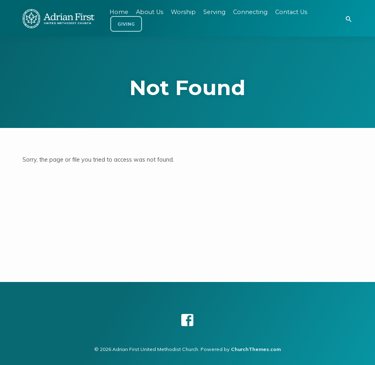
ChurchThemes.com (256, 349)
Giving (126, 24)
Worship (183, 12)
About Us (149, 12)
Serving (214, 12)
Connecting (250, 12)
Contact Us (291, 12)
